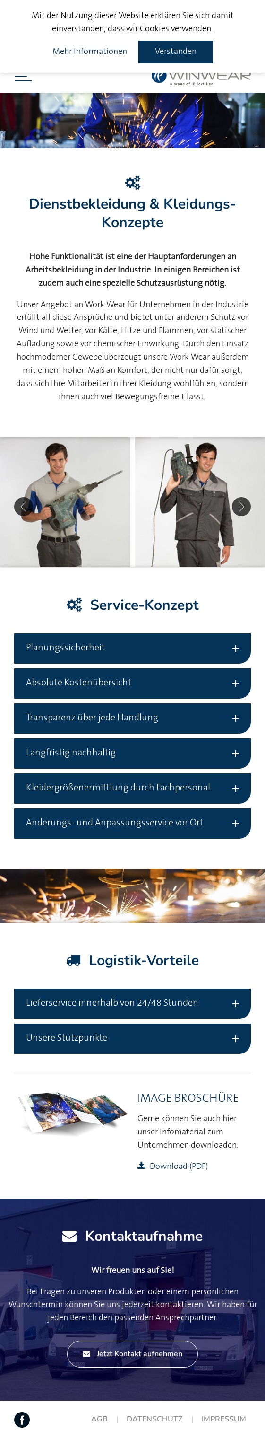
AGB (99, 1419)
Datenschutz (155, 1419)
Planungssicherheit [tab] (65, 647)
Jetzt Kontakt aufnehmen (132, 1354)
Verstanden (176, 51)
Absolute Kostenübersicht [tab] (78, 682)
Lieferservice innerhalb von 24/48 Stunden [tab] (112, 1003)
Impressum (224, 1419)
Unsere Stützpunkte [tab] (66, 1038)
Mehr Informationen (89, 51)
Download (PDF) (179, 1166)
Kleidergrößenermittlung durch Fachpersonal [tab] (118, 787)
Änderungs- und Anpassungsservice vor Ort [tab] (114, 822)
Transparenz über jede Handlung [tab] (92, 717)
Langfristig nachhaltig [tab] (71, 752)
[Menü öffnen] (23, 76)
